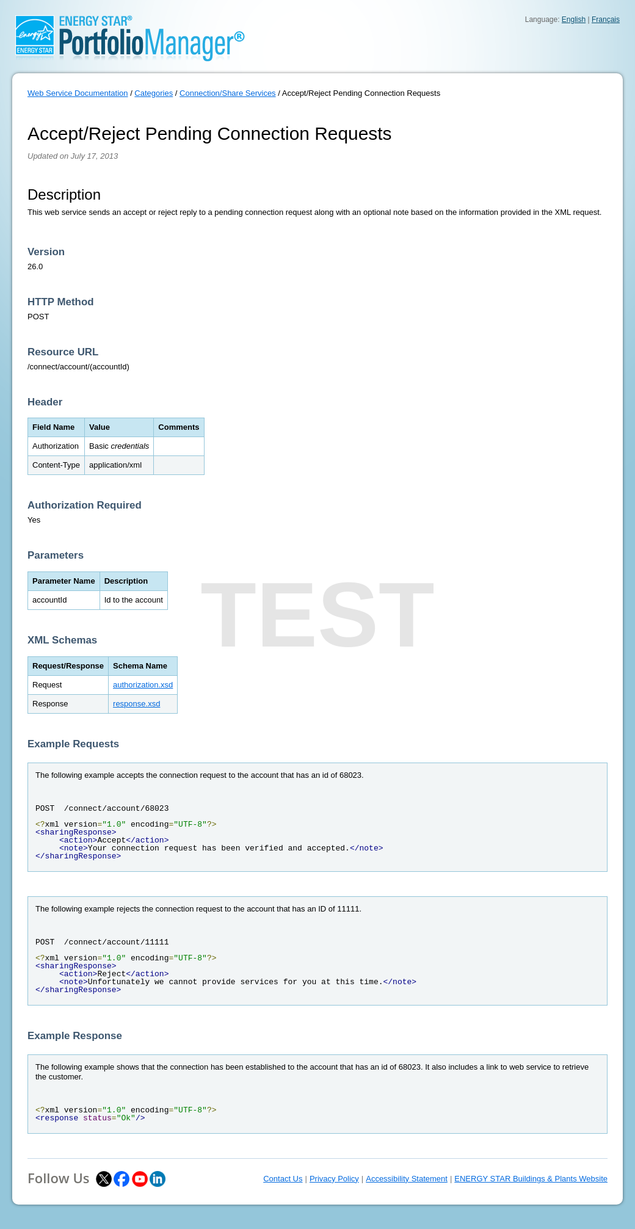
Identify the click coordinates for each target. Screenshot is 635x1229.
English (574, 19)
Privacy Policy (334, 1178)
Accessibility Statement (407, 1178)
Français (606, 19)
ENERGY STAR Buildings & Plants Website (531, 1178)
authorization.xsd (143, 684)
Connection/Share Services (228, 93)
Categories (153, 93)
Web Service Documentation (77, 93)
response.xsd (136, 703)
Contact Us (282, 1178)
